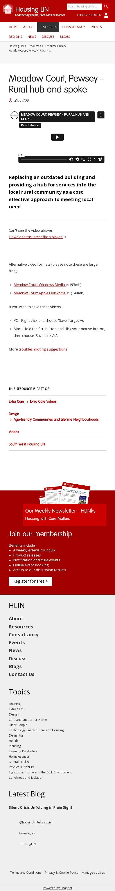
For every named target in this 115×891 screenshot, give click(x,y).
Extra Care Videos (43, 402)
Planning (15, 746)
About (28, 27)
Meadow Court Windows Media (41, 284)
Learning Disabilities (23, 751)
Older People (18, 725)
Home (13, 27)
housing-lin (22, 833)
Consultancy (73, 27)
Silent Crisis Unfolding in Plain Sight (40, 807)
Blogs (65, 36)
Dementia (16, 735)
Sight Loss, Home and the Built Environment (40, 772)
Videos (14, 432)
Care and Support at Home (28, 719)
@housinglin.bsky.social (30, 822)
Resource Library (55, 46)
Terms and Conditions (25, 872)
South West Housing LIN (27, 444)
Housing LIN (16, 46)
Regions (15, 36)
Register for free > (30, 581)
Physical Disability (21, 767)
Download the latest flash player (37, 236)
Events (96, 27)
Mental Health (19, 762)
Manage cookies (93, 872)
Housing (14, 704)
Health (13, 741)
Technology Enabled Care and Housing (36, 730)
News (31, 36)
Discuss (48, 36)
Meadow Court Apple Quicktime (42, 293)
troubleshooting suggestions (43, 349)
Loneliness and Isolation (26, 777)
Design (14, 414)
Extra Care (16, 402)
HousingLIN (22, 844)
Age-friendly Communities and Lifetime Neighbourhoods (56, 420)
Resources (48, 27)
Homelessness (19, 756)
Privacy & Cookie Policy (61, 872)
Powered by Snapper (57, 888)
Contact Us (21, 674)
